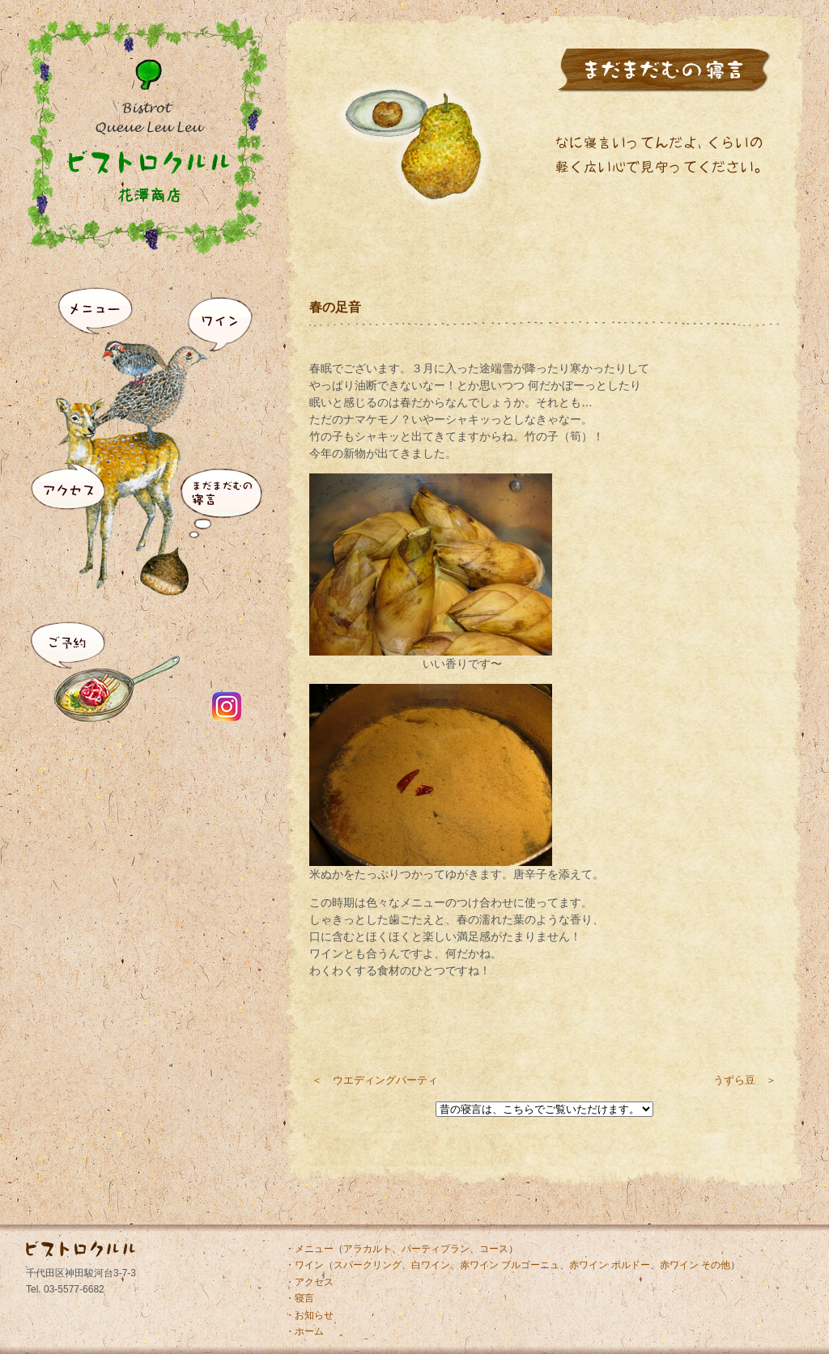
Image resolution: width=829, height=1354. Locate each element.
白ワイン (430, 1265)
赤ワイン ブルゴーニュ (509, 1265)
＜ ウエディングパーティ (375, 1080)
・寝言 (299, 1298)
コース (493, 1248)
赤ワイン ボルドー (609, 1265)
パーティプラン (436, 1248)
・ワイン (304, 1265)
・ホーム (304, 1331)
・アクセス (309, 1282)
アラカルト (367, 1248)
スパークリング (368, 1265)
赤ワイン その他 (695, 1265)
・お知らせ (309, 1315)
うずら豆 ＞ (744, 1080)
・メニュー (309, 1248)
